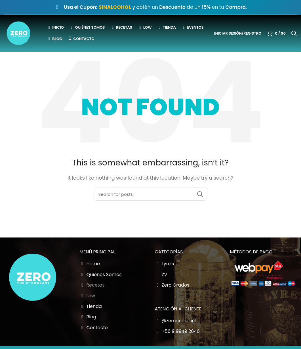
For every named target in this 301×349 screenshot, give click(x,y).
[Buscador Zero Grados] (150, 194)
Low (87, 296)
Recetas (92, 285)
